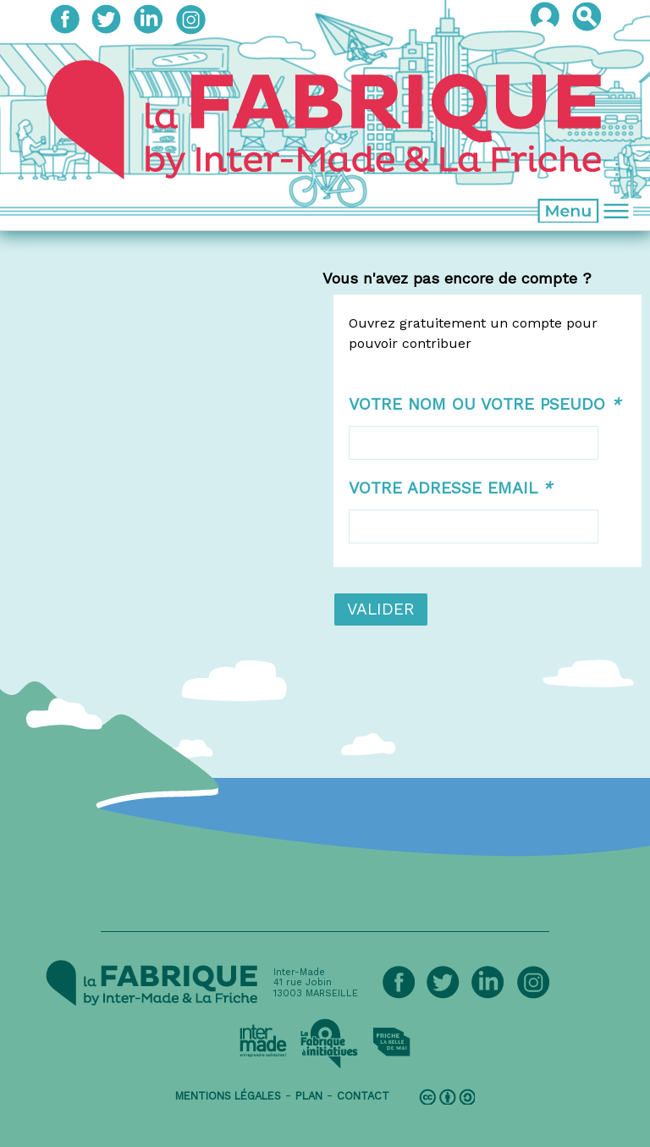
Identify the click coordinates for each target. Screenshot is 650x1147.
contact (363, 1095)
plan (308, 1095)
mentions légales (228, 1095)
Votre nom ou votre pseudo (484, 404)
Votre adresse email (450, 488)
